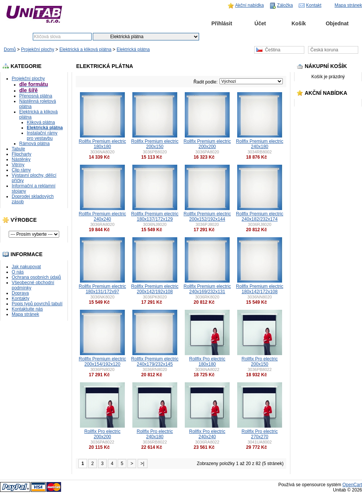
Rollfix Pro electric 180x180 (207, 361)
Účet (260, 23)
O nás (18, 272)
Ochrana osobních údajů (36, 277)
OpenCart (352, 484)
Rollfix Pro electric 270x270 (259, 434)
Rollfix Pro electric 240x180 (155, 434)
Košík (298, 23)
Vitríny (18, 164)
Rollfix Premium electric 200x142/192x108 (154, 289)
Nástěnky (21, 159)
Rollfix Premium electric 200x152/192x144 (207, 216)
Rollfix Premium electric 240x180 (259, 144)
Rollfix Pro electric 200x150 (259, 361)
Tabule (18, 148)
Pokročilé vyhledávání (252, 36)
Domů (183, 23)
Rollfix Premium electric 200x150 (154, 144)
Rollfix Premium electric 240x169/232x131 (207, 289)
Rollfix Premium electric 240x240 (102, 216)
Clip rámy (21, 170)
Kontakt (314, 5)
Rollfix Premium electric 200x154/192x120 (102, 361)
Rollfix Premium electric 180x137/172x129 (154, 216)
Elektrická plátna (133, 49)
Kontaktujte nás (27, 309)
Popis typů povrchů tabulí (37, 303)
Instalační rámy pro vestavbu (42, 135)
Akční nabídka (249, 5)
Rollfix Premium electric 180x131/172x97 (102, 289)
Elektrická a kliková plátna (85, 49)
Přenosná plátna (35, 96)
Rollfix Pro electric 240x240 (207, 434)
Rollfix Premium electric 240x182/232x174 (259, 216)
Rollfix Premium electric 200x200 (207, 144)
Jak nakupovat (26, 266)
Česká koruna (324, 50)
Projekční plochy (37, 49)
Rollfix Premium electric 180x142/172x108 (259, 289)
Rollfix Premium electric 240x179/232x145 (154, 361)
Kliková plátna (41, 122)
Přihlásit (221, 23)
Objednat (337, 23)
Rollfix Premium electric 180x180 (102, 144)
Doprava (20, 293)
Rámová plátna (34, 143)
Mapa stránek (348, 5)
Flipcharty (21, 154)
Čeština (268, 50)
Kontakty (20, 298)
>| (142, 463)
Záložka (285, 5)
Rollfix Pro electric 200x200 (102, 434)
